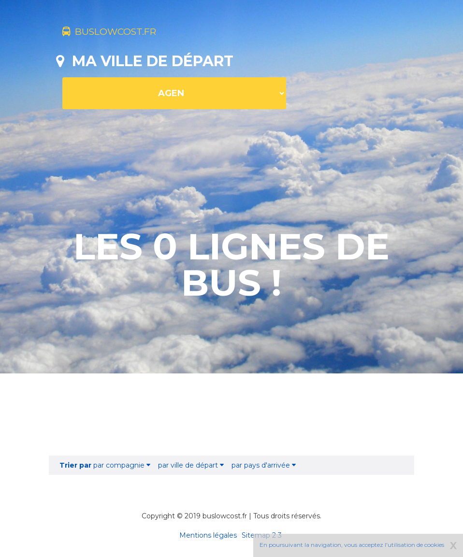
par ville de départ (191, 465)
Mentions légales (208, 535)
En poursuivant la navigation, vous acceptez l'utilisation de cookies (352, 544)
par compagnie (104, 465)
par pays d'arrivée (264, 465)
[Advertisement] (231, 414)
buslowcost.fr (125, 33)
